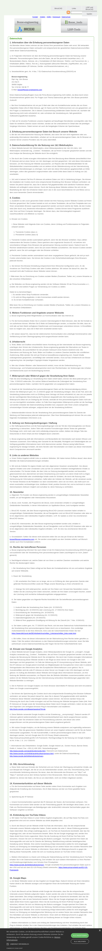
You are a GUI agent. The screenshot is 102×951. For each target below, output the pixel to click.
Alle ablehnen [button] (80, 941)
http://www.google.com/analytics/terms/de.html (27, 751)
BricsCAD (58, 8)
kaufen (89, 14)
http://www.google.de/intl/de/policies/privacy (26, 756)
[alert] (51, 939)
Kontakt (35, 17)
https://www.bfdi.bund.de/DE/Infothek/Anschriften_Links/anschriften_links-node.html (44, 633)
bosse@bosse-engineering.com (30, 90)
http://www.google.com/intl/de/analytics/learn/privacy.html (32, 753)
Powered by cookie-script (15, 948)
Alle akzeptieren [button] (80, 935)
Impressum (56, 17)
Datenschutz (66, 17)
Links (74, 8)
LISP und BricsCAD (89, 8)
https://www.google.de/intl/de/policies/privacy (27, 865)
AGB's (49, 17)
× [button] (100, 931)
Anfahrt (42, 17)
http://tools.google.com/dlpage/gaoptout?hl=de (27, 709)
